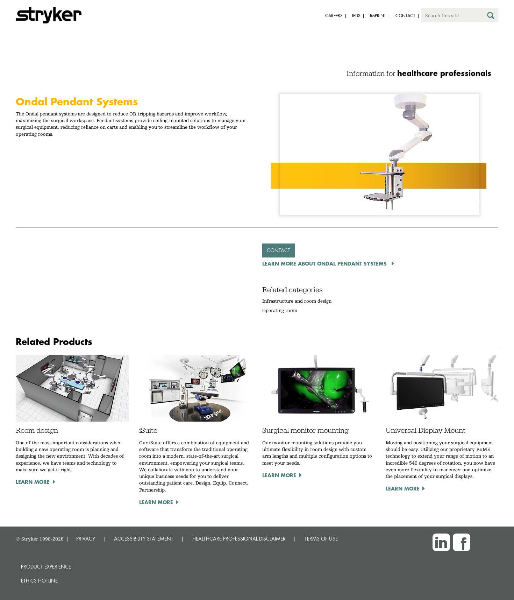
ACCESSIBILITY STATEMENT (143, 538)
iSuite (148, 430)
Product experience (46, 566)
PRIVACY (85, 538)
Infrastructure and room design (296, 301)
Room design (37, 430)
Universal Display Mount (425, 430)
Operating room (279, 310)
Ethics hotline (39, 580)
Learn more (33, 481)
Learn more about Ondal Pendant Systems (325, 263)
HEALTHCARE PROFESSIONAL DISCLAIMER (239, 538)
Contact (278, 250)
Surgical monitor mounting (305, 430)
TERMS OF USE (321, 538)
